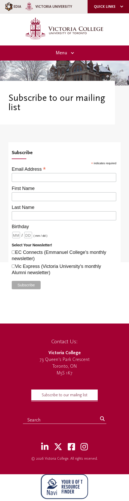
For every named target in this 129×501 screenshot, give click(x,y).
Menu (61, 53)
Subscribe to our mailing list (64, 395)
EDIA (12, 6)
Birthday (20, 226)
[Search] (102, 419)
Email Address (29, 169)
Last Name (23, 207)
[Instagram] (84, 447)
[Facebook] (71, 447)
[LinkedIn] (45, 447)
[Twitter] (58, 447)
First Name (23, 188)
